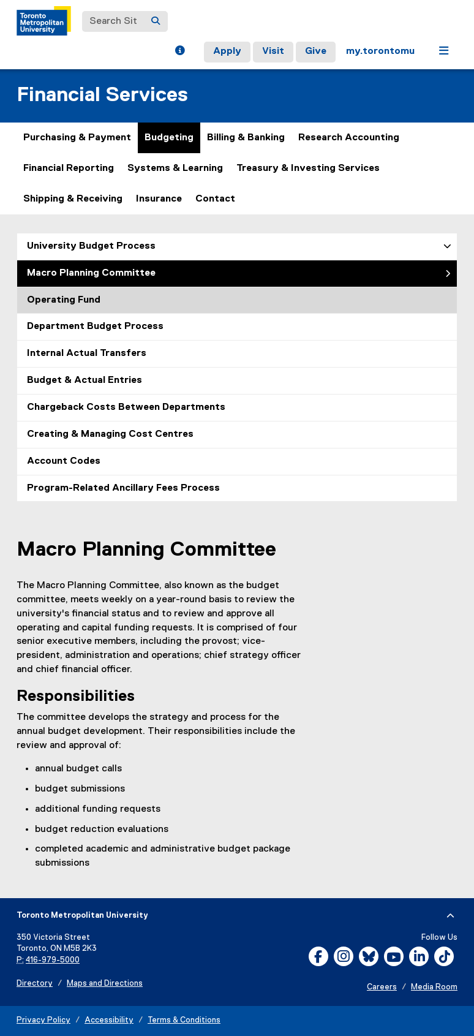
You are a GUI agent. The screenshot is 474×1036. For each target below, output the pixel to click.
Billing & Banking (246, 138)
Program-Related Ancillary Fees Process (123, 488)
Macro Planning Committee (91, 273)
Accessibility (109, 1020)
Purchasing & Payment (77, 138)
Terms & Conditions (184, 1020)
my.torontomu (380, 51)
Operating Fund (63, 300)
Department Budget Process (95, 326)
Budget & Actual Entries (84, 380)
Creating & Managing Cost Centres (110, 434)
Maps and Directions (105, 984)
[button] (180, 52)
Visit (273, 51)
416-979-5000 (53, 960)
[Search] (155, 21)
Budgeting (169, 138)
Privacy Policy (43, 1020)
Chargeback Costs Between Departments (126, 407)
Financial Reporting (68, 168)
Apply (227, 51)
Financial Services (102, 95)
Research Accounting (348, 138)
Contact (215, 199)
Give (315, 51)
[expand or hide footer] (450, 916)
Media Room (434, 987)
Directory (35, 984)
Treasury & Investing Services (308, 168)
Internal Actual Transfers (86, 353)
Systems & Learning (175, 168)
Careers (382, 987)
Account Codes (63, 461)
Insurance (159, 199)
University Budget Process (91, 246)
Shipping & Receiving (72, 199)
